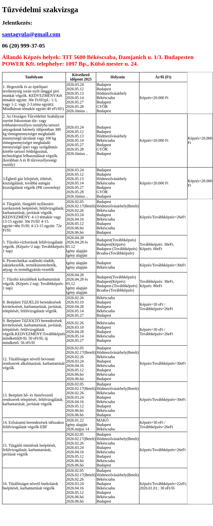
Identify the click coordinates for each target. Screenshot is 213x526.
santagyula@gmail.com (31, 34)
